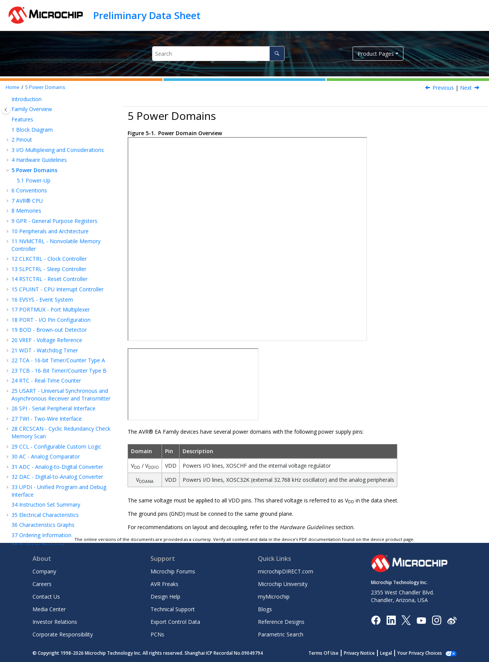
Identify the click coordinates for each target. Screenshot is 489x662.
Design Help (165, 596)
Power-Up (33, 180)
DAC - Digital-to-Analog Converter (57, 476)
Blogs (265, 609)
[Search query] (218, 53)
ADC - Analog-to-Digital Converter (57, 466)
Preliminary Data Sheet (147, 15)
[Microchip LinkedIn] (391, 620)
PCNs (157, 634)
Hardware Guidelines (39, 159)
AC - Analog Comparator (45, 456)
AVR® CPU (27, 200)
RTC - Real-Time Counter (46, 380)
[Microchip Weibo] (452, 620)
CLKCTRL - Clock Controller (49, 258)
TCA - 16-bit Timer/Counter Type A (58, 360)
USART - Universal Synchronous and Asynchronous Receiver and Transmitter (60, 394)
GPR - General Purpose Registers (54, 220)
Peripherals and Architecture (50, 231)
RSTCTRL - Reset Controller (49, 279)
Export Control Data (175, 621)
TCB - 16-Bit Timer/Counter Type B (59, 370)
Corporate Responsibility (62, 634)
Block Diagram (32, 129)
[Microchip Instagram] (436, 620)
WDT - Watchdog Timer (44, 350)
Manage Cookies (424, 653)
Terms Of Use (332, 653)
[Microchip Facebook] (376, 620)
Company (44, 571)
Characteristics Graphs (42, 524)
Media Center (49, 609)
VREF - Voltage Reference (46, 340)
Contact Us (46, 596)
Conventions (29, 190)
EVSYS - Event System (42, 299)
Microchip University (283, 584)
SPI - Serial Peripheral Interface (53, 408)
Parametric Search (280, 634)
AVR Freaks (164, 584)
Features (22, 119)
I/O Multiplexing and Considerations (57, 149)
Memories (26, 210)
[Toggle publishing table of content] (6, 110)
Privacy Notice (367, 653)
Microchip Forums (173, 571)
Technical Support (173, 609)
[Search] (276, 53)
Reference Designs (281, 621)
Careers (42, 584)
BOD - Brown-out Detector (49, 329)
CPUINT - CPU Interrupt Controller (57, 289)
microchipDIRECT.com (285, 571)
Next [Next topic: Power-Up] (466, 87)
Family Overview (31, 109)
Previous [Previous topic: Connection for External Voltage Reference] (443, 87)
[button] (8, 99)
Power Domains (45, 87)
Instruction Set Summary (45, 504)
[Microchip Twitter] (406, 620)
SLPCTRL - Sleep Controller (48, 269)
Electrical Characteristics (45, 514)
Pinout (21, 139)
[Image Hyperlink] (421, 620)
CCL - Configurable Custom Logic (56, 446)
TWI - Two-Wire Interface (46, 418)
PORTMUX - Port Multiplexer (50, 309)
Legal (394, 653)
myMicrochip (274, 596)
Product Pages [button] (376, 53)
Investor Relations (54, 621)
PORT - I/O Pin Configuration (51, 319)
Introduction (26, 99)
